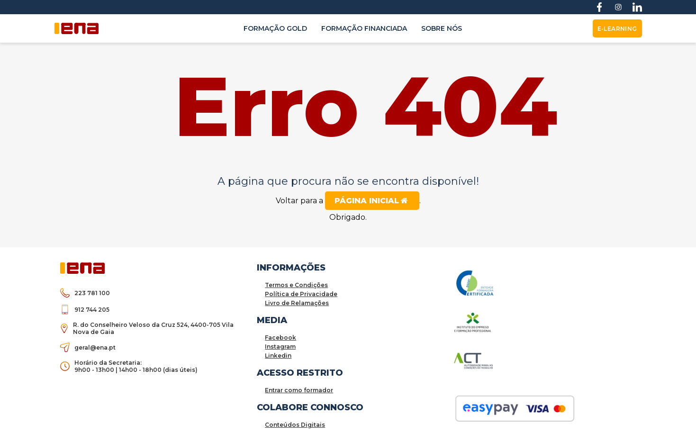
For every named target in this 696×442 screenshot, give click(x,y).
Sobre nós (441, 28)
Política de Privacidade (301, 294)
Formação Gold (275, 28)
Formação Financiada (364, 28)
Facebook (280, 337)
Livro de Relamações (297, 303)
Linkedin (278, 355)
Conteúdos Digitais (295, 424)
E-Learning (617, 28)
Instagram (280, 346)
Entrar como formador (299, 390)
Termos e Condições (296, 285)
